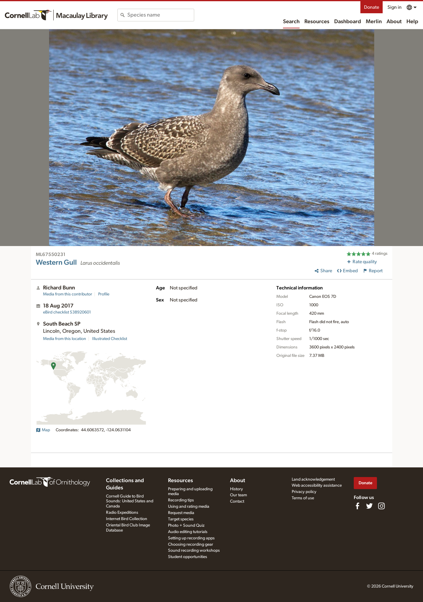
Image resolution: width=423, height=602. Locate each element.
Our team (238, 495)
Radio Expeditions (122, 512)
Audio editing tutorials (187, 532)
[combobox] (160, 15)
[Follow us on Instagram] (381, 506)
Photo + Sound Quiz (186, 525)
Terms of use (303, 498)
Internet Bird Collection (126, 519)
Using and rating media (188, 506)
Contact (237, 501)
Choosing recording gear (190, 544)
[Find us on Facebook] (357, 506)
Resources (316, 21)
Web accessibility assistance (317, 485)
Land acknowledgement (313, 479)
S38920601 (67, 312)
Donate (371, 7)
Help (412, 21)
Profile (103, 294)
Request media (181, 513)
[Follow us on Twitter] (369, 506)
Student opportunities (187, 557)
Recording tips (181, 500)
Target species (181, 519)
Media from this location (64, 339)
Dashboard (347, 21)
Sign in (394, 7)
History (236, 489)
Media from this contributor (67, 294)
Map (43, 430)
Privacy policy (304, 492)
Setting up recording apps (191, 538)
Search (291, 21)
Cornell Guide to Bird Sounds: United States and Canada (129, 501)
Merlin (374, 21)
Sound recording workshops (194, 550)
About (394, 21)
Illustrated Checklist (109, 339)
